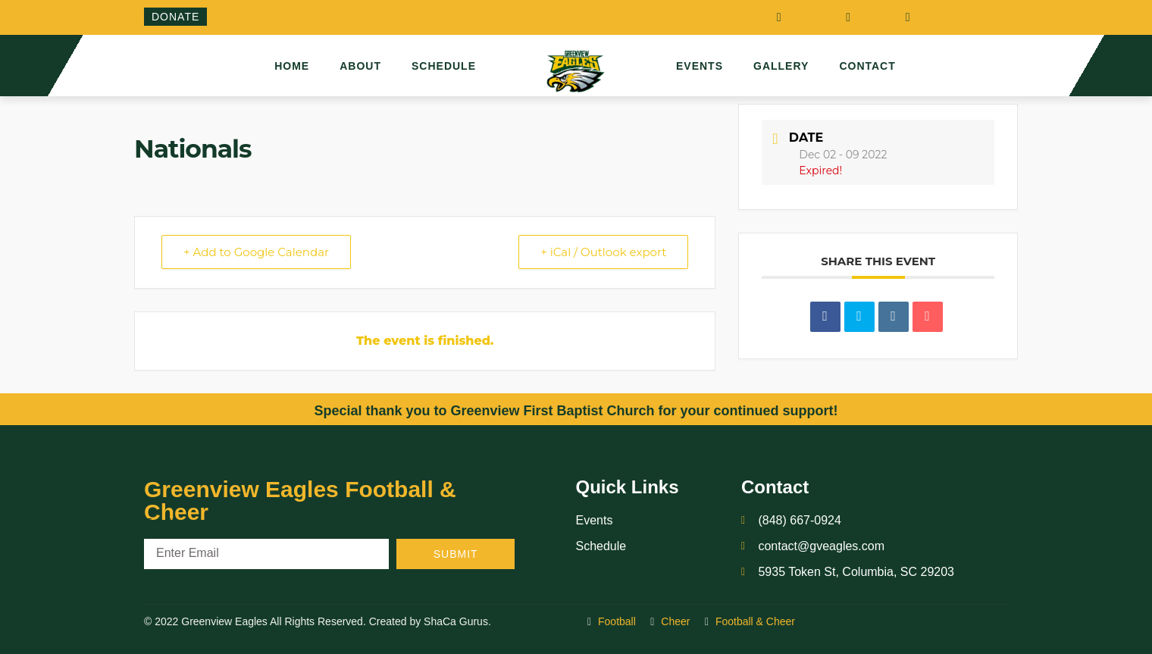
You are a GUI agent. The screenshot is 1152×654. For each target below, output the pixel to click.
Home (291, 66)
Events (699, 66)
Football (804, 17)
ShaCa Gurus (456, 621)
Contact (867, 66)
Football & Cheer (957, 17)
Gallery (781, 66)
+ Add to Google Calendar (256, 252)
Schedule (444, 66)
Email (159, 523)
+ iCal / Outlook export (603, 252)
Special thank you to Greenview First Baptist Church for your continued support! (575, 410)
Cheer (868, 17)
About (360, 66)
